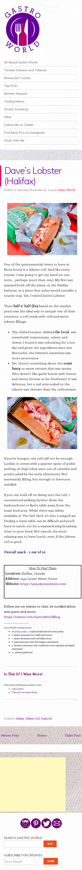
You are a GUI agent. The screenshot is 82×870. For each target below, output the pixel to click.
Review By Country (17, 78)
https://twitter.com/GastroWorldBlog (32, 617)
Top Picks (11, 86)
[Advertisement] (33, 784)
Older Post (73, 735)
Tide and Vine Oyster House (24, 692)
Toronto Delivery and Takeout (25, 70)
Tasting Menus (14, 101)
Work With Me (14, 140)
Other (8, 117)
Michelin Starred (15, 94)
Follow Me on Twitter (19, 125)
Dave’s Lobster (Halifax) (32, 176)
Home (42, 735)
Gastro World (66, 190)
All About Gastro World (20, 62)
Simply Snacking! (16, 109)
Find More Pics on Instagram (24, 133)
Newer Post (10, 735)
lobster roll (33, 718)
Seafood (46, 718)
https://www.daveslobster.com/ (43, 584)
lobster (20, 718)
